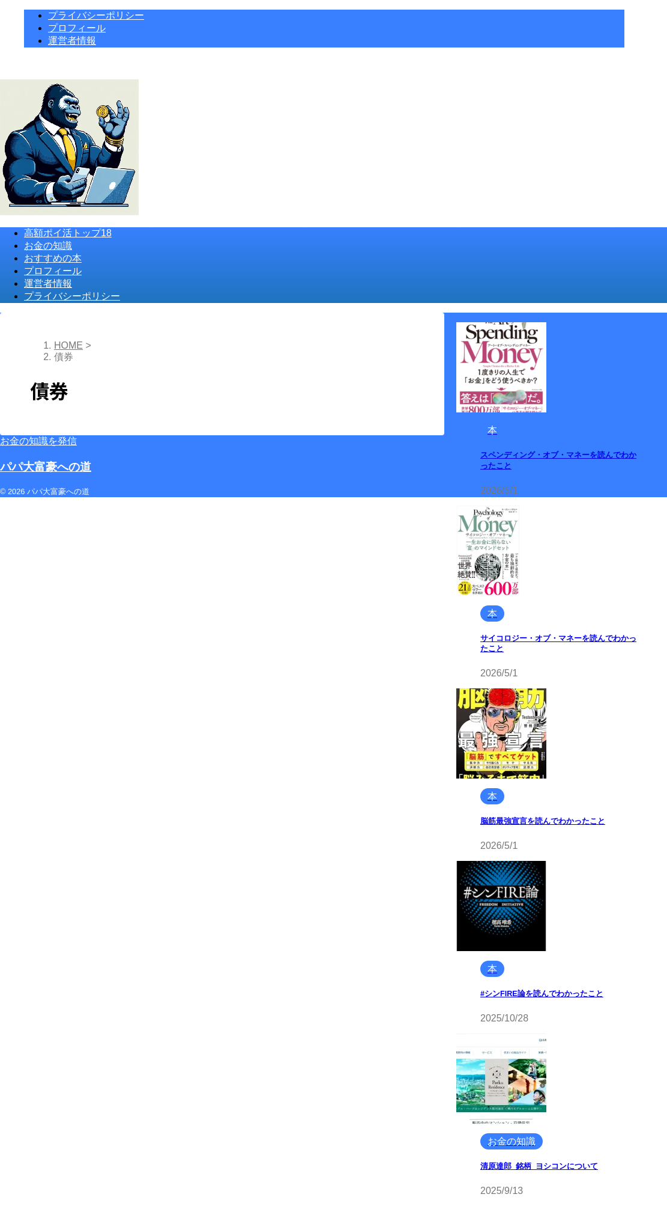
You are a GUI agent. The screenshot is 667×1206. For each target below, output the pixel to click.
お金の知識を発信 (38, 441)
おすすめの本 (53, 258)
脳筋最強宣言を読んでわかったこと (542, 821)
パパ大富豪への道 (45, 467)
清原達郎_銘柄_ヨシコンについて (539, 1166)
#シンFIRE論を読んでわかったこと (541, 994)
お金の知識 (48, 245)
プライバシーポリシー (72, 296)
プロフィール (53, 271)
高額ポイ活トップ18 (68, 233)
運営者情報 (48, 283)
